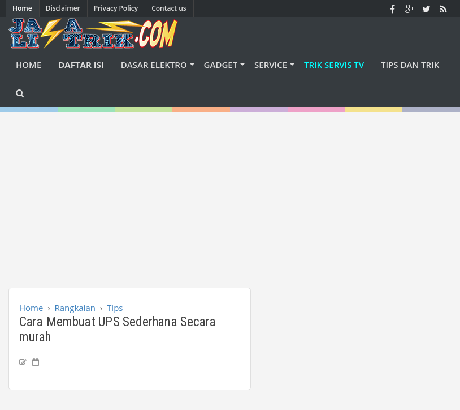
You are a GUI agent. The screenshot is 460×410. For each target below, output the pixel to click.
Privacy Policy (116, 8)
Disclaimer (63, 8)
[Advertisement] (234, 191)
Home (22, 8)
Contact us (168, 8)
